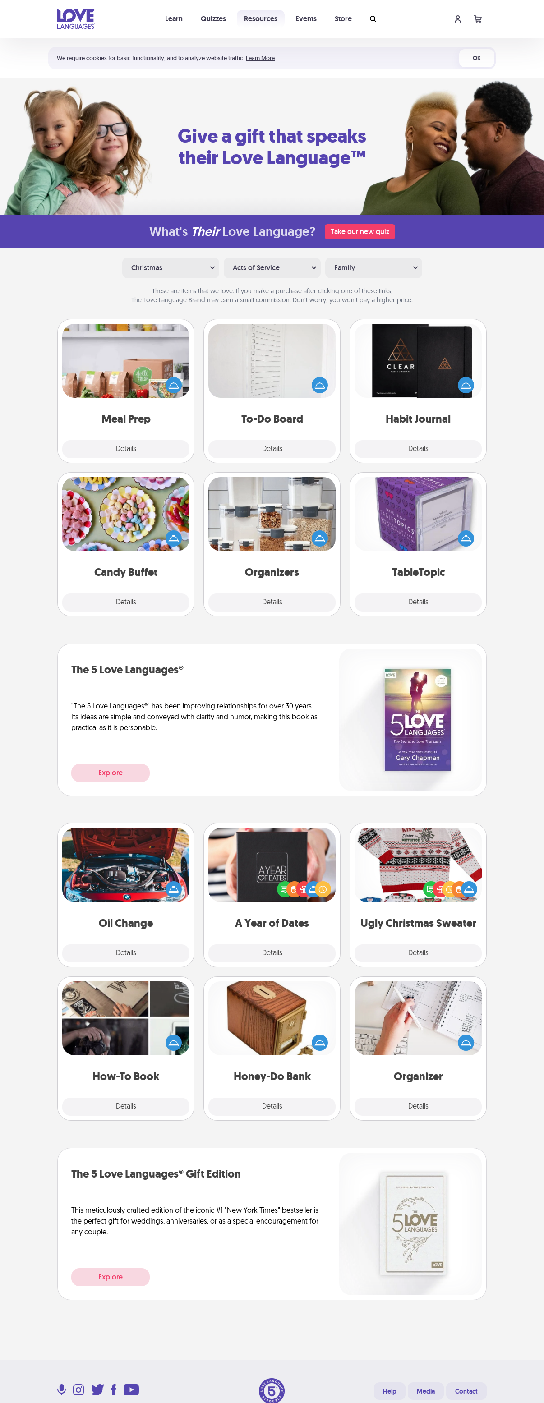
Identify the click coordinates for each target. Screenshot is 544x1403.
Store (343, 18)
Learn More (260, 58)
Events (306, 18)
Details (126, 449)
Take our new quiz (360, 231)
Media (426, 1391)
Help (389, 1391)
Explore (110, 772)
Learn (174, 18)
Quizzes (213, 18)
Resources (260, 18)
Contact (466, 1391)
